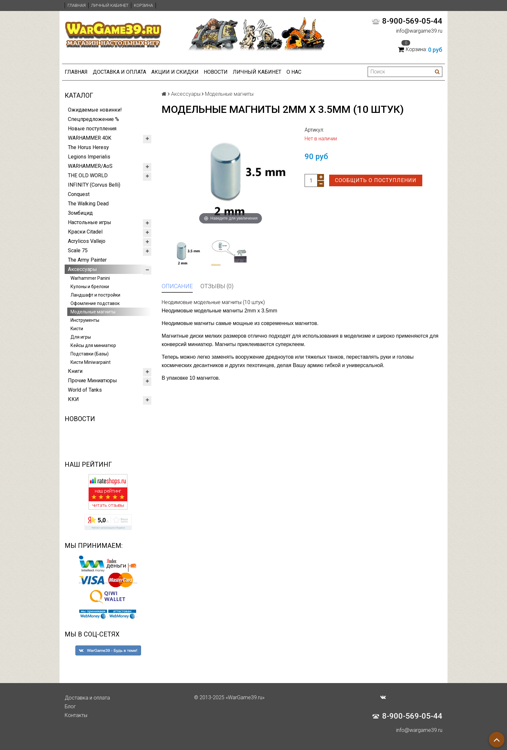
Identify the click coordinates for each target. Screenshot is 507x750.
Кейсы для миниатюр (93, 345)
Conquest (79, 194)
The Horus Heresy (88, 147)
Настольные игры (89, 222)
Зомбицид (80, 213)
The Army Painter (87, 260)
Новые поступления (92, 128)
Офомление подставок (95, 303)
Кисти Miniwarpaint (90, 362)
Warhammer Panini (90, 278)
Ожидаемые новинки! (95, 110)
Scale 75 (78, 250)
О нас (293, 72)
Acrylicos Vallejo (86, 241)
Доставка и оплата (119, 72)
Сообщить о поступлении (375, 180)
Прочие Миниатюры (92, 380)
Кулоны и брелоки (89, 286)
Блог (70, 706)
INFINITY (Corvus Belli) (94, 185)
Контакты (76, 715)
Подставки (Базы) (89, 353)
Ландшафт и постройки (95, 295)
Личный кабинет (109, 5)
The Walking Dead (88, 204)
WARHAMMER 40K (89, 138)
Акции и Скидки (175, 72)
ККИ (73, 399)
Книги (75, 371)
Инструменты (84, 320)
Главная (77, 5)
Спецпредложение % (93, 119)
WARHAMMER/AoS (90, 166)
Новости (216, 72)
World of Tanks (85, 390)
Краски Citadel (85, 232)
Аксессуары (82, 269)
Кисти (76, 328)
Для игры (80, 337)
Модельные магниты (92, 311)
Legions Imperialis (89, 157)
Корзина (143, 5)
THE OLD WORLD (88, 175)
